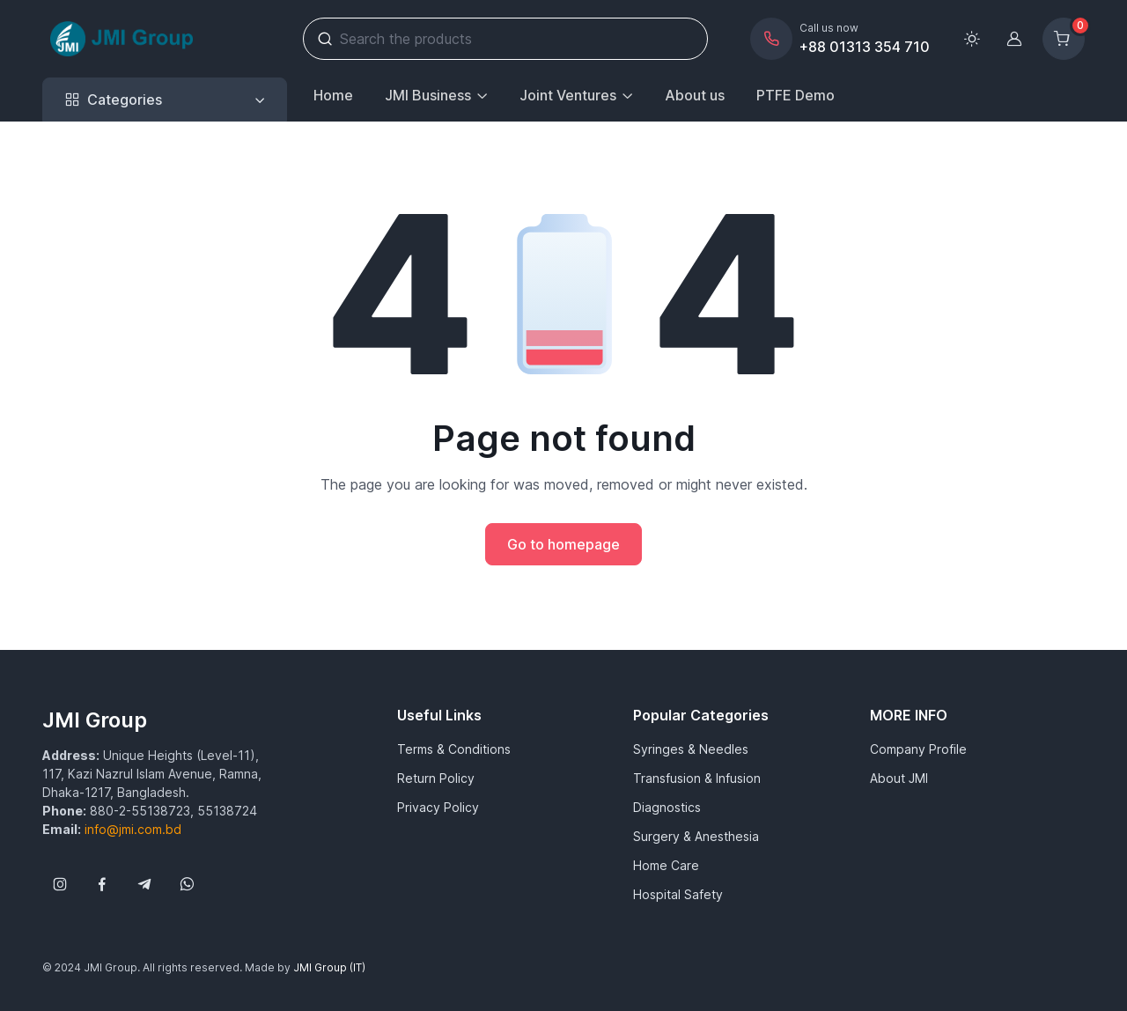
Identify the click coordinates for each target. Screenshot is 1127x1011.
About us (695, 95)
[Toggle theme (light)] (972, 39)
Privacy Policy (438, 807)
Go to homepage (563, 544)
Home (333, 95)
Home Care (666, 865)
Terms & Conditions (454, 749)
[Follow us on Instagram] (59, 884)
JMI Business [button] (428, 95)
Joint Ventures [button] (567, 95)
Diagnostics (667, 807)
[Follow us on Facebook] (102, 884)
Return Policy (436, 778)
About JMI (899, 778)
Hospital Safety (678, 894)
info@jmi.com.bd (133, 829)
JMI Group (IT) (329, 967)
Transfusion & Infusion (697, 778)
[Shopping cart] (1063, 39)
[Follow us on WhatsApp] (186, 884)
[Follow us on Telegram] (144, 884)
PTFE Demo (795, 95)
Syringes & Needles (690, 749)
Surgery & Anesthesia (696, 836)
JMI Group (94, 720)
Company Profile (918, 749)
